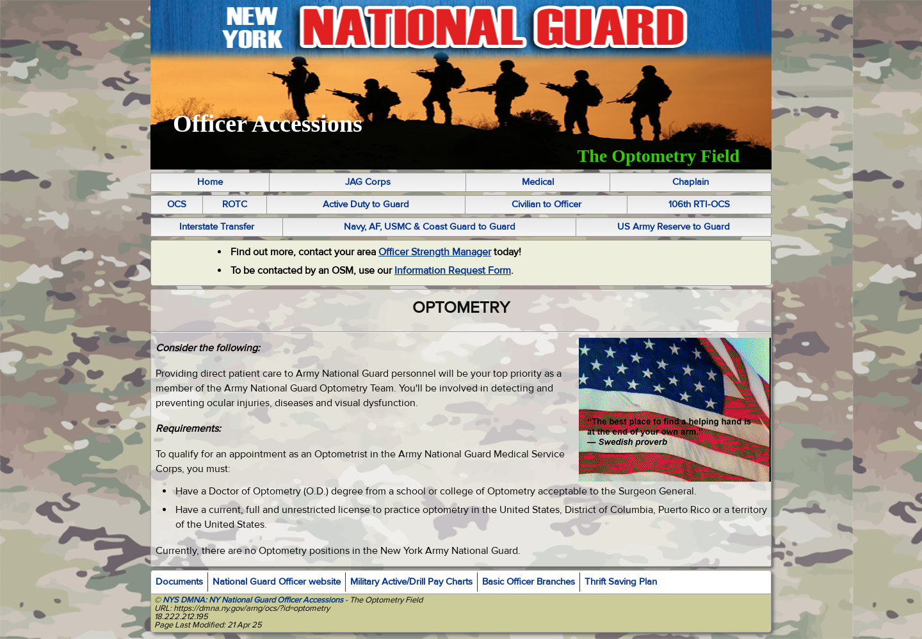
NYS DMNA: (184, 600)
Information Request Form (452, 270)
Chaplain (690, 182)
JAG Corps (368, 182)
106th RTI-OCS (699, 204)
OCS (176, 204)
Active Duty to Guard (366, 204)
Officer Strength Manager (434, 252)
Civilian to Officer (546, 204)
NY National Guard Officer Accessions (276, 600)
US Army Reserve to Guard (673, 227)
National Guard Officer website (277, 582)
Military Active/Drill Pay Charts (411, 582)
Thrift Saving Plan (621, 582)
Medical (538, 182)
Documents (179, 582)
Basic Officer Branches (528, 582)
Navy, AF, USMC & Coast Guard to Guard (429, 227)
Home (210, 182)
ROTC (234, 204)
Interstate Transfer (216, 227)
